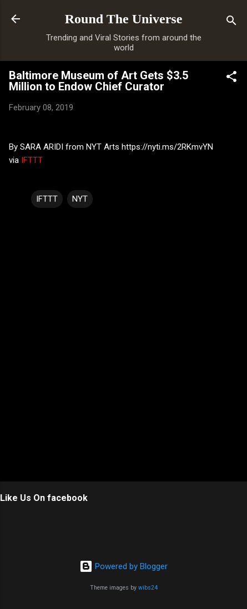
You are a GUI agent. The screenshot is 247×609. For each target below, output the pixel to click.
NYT (80, 199)
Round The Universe (124, 19)
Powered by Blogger (123, 566)
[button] (231, 78)
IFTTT (32, 160)
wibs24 (148, 587)
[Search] (231, 22)
